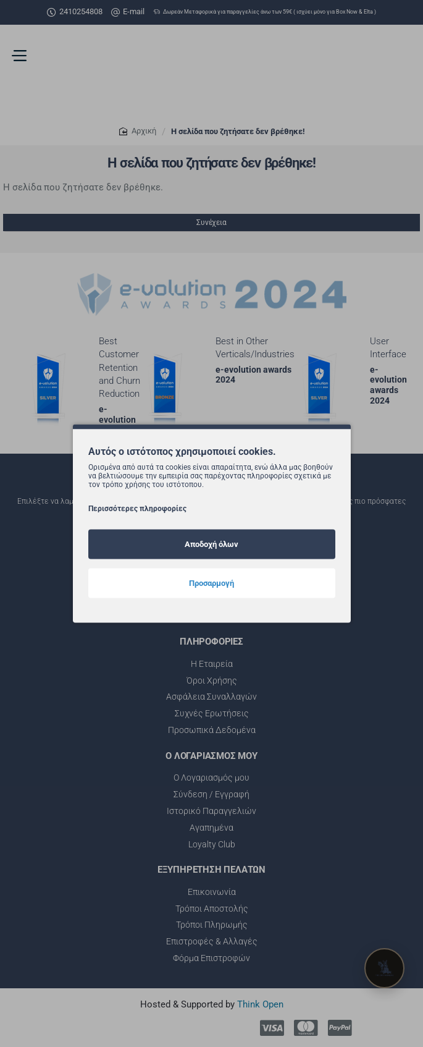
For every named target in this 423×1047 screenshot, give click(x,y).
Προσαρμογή (211, 582)
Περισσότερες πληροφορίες (137, 508)
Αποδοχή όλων (211, 543)
